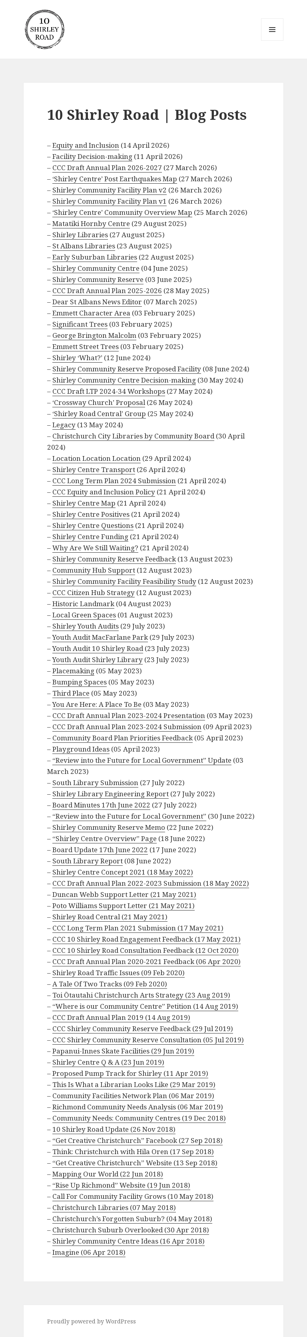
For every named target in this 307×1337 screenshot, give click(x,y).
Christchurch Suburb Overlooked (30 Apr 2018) (130, 1229)
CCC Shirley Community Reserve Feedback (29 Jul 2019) (142, 1028)
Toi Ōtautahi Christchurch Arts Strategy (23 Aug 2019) (141, 995)
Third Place (71, 693)
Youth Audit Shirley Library (97, 659)
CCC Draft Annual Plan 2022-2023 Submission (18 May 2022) (150, 883)
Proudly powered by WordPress (91, 1321)
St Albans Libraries (83, 245)
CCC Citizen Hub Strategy (93, 592)
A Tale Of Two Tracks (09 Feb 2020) (109, 983)
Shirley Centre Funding (90, 536)
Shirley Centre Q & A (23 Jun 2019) (108, 1062)
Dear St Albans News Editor (97, 301)
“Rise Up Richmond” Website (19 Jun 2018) (121, 1185)
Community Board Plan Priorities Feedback (122, 737)
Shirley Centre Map (84, 503)
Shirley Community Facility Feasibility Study (124, 581)
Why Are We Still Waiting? (95, 547)
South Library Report (87, 860)
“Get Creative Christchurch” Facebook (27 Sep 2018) (137, 1140)
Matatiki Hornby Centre (91, 223)
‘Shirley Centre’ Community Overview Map (122, 212)
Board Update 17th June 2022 (100, 849)
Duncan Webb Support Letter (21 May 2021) (124, 894)
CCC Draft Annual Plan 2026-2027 (107, 167)
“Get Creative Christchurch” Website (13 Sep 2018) (134, 1162)
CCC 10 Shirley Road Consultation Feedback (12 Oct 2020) (145, 950)
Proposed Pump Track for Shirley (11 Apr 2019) (130, 1073)
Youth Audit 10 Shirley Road (97, 648)
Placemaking (73, 670)
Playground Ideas (81, 749)
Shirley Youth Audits (85, 626)
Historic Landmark (83, 603)
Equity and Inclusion (85, 145)
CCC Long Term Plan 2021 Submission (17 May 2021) (137, 927)
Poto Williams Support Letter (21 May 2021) (123, 905)
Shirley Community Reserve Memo (108, 827)
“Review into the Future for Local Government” (129, 816)
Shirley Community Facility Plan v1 (109, 201)
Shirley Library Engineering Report (110, 793)
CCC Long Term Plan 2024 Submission (114, 480)
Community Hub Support (93, 570)
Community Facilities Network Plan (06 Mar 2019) (133, 1095)
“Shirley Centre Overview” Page (104, 838)
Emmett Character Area (91, 312)
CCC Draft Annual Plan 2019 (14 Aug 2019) (121, 1017)
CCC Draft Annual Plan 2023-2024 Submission (126, 726)
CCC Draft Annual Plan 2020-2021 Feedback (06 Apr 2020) (146, 961)
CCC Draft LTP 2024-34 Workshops (108, 391)
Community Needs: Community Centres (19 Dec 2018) (139, 1118)
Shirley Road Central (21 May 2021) (109, 916)
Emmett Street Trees (85, 346)
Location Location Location (96, 458)
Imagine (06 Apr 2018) (89, 1252)
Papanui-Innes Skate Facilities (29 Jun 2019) (123, 1050)
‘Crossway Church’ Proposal (98, 402)
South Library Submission (95, 782)
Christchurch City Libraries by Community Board (133, 435)
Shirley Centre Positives (91, 514)
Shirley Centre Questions (93, 525)
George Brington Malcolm (94, 335)
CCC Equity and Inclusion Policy (103, 491)
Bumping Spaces (79, 681)
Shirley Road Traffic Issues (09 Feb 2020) (118, 972)
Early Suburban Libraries (94, 257)
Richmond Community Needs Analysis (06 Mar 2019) (137, 1106)
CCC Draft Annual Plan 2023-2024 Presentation (128, 715)
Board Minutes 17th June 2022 (101, 804)
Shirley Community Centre (96, 268)
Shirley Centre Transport (93, 469)
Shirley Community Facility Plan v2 (109, 189)
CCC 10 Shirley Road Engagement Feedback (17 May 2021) (146, 939)
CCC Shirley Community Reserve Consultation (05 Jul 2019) (148, 1039)
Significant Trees (80, 324)
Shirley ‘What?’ (77, 357)
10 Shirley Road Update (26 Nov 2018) (113, 1129)
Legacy (64, 424)
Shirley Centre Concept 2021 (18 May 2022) (122, 872)
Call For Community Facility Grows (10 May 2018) (132, 1196)
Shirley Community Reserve (98, 279)
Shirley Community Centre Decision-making (124, 380)
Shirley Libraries (80, 234)
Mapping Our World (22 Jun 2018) (107, 1173)
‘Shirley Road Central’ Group (99, 413)
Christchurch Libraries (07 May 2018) (114, 1207)
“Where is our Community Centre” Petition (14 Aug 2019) (145, 1006)
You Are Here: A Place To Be (97, 704)
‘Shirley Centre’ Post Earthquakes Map (114, 178)
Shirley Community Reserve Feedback (114, 558)
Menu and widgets (272, 40)
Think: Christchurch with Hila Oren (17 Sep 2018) (133, 1151)
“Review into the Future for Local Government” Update (141, 760)
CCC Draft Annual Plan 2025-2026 (107, 290)
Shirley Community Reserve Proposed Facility (126, 368)
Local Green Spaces (84, 614)
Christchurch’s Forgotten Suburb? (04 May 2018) (132, 1218)
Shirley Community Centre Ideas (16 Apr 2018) (128, 1241)
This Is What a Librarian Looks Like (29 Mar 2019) (133, 1084)
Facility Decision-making (92, 156)
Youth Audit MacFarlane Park (100, 637)
